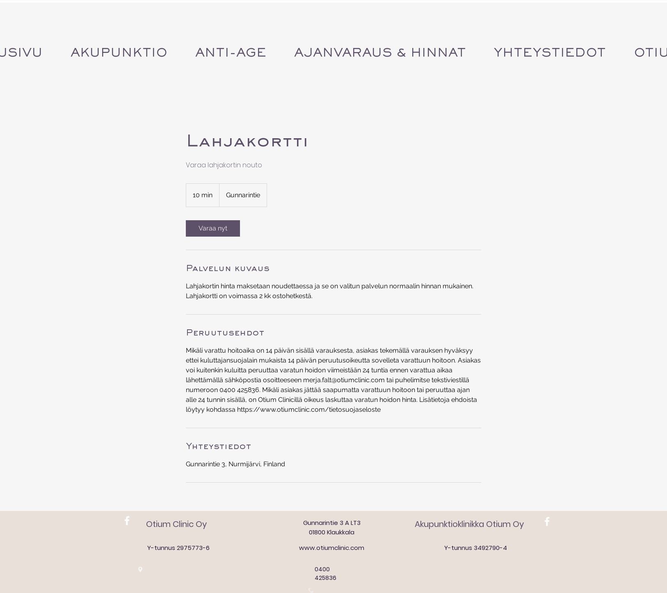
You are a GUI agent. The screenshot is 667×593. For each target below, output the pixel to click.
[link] (213, 228)
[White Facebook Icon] (127, 521)
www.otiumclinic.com (331, 547)
